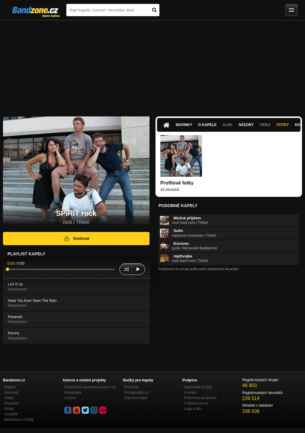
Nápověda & (198, 387)
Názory (246, 125)
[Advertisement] (152, 65)
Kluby (9, 409)
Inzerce (70, 398)
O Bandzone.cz (196, 403)
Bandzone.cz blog (19, 419)
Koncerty (12, 392)
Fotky (283, 125)
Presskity (131, 387)
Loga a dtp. (193, 409)
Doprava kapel (135, 398)
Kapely (10, 387)
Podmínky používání (200, 398)
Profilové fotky (177, 182)
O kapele (207, 125)
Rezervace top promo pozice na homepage (89, 390)
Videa (265, 125)
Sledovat (76, 238)
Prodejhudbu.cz (136, 392)
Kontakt (190, 392)
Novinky (184, 125)
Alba (227, 125)
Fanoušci (12, 403)
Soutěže (11, 414)
